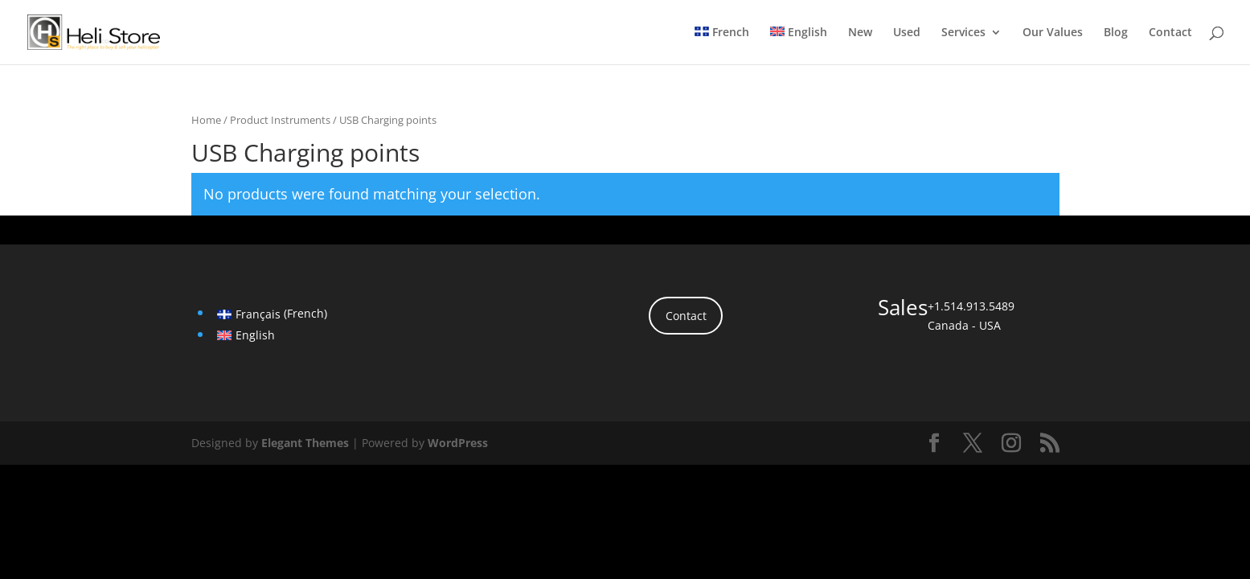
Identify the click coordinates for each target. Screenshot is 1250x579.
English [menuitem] (255, 335)
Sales (903, 307)
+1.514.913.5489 (971, 306)
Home (206, 120)
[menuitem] (722, 45)
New (860, 33)
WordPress (458, 442)
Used (906, 33)
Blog (1116, 33)
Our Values (1053, 33)
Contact (1170, 33)
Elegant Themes (305, 442)
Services (963, 33)
